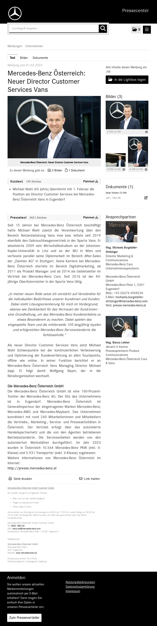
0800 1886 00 (18, 526)
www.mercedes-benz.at (26, 553)
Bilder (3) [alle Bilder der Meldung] (114, 96)
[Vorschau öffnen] (54, 127)
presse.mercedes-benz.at (129, 305)
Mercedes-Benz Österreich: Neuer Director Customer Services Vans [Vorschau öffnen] (54, 162)
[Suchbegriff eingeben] (58, 29)
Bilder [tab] (24, 57)
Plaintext (90, 181)
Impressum (73, 591)
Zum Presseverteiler (24, 618)
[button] (136, 29)
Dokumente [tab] (40, 57)
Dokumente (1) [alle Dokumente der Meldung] (119, 187)
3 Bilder (57, 170)
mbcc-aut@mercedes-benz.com (26, 529)
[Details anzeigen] (146, 132)
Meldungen (15, 46)
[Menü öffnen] (147, 30)
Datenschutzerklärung (80, 586)
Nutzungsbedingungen (80, 582)
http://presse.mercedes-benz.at (32, 468)
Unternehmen (34, 46)
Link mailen (92, 478)
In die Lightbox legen (127, 80)
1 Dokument (76, 170)
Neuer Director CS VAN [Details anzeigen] (116, 193)
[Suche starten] (103, 29)
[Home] (14, 13)
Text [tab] (12, 57)
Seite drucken (23, 478)
